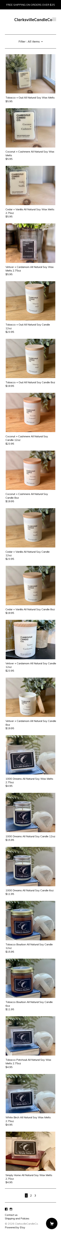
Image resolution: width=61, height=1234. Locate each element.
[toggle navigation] (54, 19)
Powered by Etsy (15, 1227)
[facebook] (6, 1209)
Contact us (11, 1214)
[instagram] (11, 1209)
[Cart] (51, 1223)
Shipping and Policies (17, 1218)
